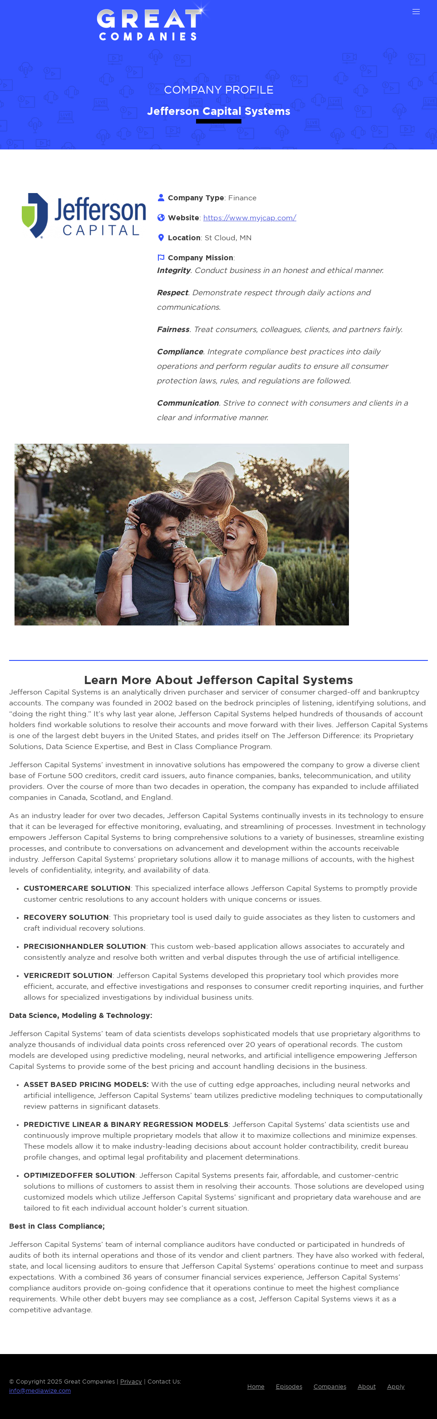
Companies (330, 1386)
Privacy (131, 1381)
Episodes (289, 1386)
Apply (396, 1386)
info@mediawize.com (40, 1391)
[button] (416, 12)
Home (256, 1386)
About (367, 1386)
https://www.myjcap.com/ (249, 218)
